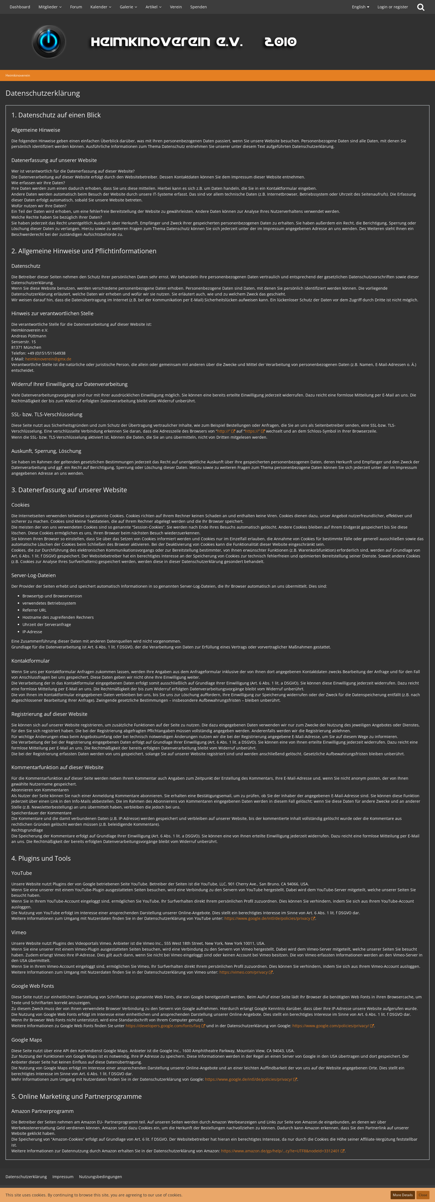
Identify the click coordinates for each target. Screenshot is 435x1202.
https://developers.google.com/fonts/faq (163, 1025)
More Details (403, 1195)
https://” (252, 431)
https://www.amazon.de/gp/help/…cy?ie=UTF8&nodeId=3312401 (280, 1150)
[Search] (420, 7)
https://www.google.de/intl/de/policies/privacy (267, 918)
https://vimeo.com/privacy (243, 972)
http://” (223, 431)
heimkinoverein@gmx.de (48, 359)
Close (423, 1195)
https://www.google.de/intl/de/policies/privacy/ (248, 1079)
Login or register (393, 6)
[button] (359, 7)
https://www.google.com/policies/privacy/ (330, 1025)
